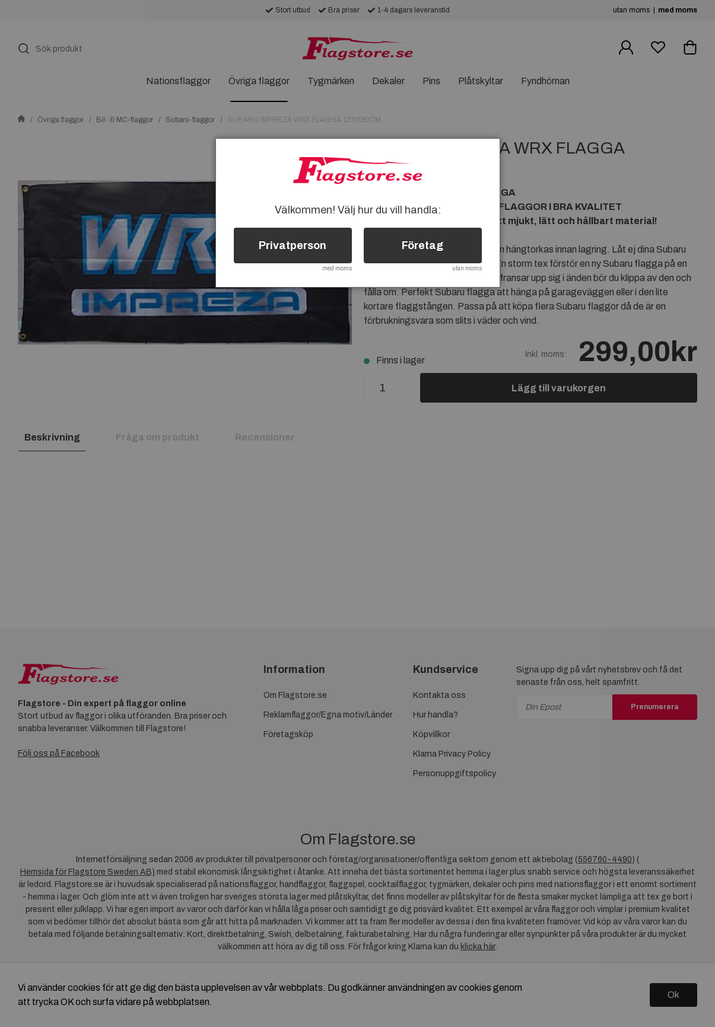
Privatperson (292, 245)
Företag (422, 245)
